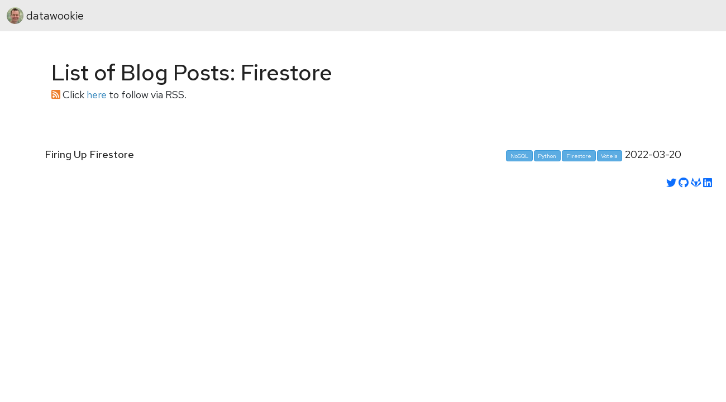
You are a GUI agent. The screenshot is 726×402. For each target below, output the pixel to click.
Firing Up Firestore (89, 154)
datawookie (45, 15)
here (97, 95)
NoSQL (519, 156)
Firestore (578, 156)
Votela (609, 156)
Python (547, 156)
